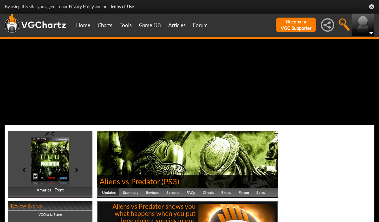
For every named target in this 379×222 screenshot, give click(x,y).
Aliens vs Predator (130, 181)
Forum (200, 25)
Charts (105, 25)
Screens (172, 192)
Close (371, 6)
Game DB (150, 25)
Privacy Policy (81, 6)
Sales (260, 192)
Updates (109, 192)
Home (83, 25)
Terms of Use (122, 6)
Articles (176, 25)
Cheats (208, 192)
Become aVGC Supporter (296, 25)
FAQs (190, 192)
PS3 (170, 181)
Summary (130, 192)
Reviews (152, 192)
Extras (226, 192)
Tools (126, 25)
